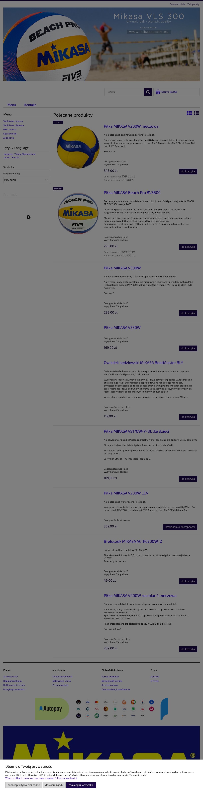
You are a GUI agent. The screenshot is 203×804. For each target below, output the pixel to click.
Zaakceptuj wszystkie (81, 785)
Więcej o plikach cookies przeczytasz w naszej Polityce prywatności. (41, 778)
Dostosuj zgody (54, 785)
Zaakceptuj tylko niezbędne (24, 785)
